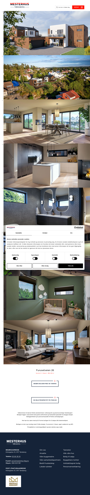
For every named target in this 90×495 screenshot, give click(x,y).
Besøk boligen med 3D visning (45, 382)
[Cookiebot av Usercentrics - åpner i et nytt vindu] (75, 228)
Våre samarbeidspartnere (50, 460)
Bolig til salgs (68, 457)
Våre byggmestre (47, 457)
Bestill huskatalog (47, 463)
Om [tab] (71, 233)
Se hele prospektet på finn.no (45, 399)
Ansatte (43, 453)
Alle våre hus (68, 453)
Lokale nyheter (46, 467)
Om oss (43, 450)
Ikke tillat (19, 266)
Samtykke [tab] (19, 233)
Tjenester (67, 450)
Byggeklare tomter (71, 460)
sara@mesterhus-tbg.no (20, 461)
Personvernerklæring (72, 467)
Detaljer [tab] (45, 233)
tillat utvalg (44, 266)
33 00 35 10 (16, 456)
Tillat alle (71, 266)
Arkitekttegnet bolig (71, 463)
